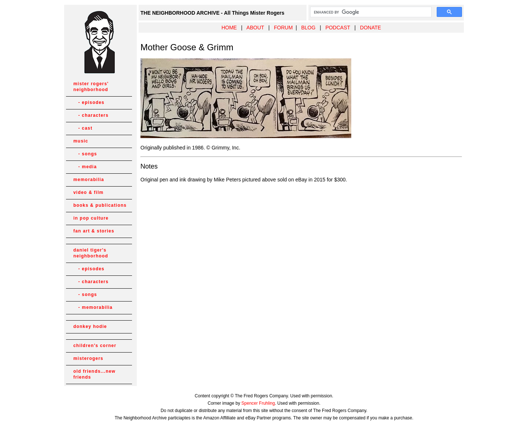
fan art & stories (93, 231)
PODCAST (337, 27)
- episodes (88, 102)
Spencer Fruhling (258, 403)
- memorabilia (93, 307)
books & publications (99, 205)
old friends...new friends (94, 374)
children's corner (94, 345)
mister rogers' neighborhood (91, 86)
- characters (91, 115)
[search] (370, 12)
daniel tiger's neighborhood (90, 253)
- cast (82, 128)
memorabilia (88, 179)
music (80, 141)
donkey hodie (90, 326)
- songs (85, 153)
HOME (229, 27)
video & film (88, 192)
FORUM (283, 27)
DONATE (370, 27)
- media (85, 166)
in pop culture (91, 218)
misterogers (88, 358)
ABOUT (255, 27)
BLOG (308, 27)
